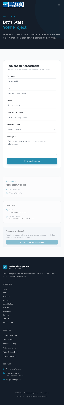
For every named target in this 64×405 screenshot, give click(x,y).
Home (6, 289)
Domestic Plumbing (10, 335)
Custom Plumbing (9, 356)
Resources (8, 311)
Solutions (7, 296)
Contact (7, 319)
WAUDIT (7, 308)
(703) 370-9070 (15, 194)
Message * (11, 137)
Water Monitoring (9, 348)
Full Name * (11, 77)
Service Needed (13, 125)
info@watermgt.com (17, 213)
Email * (9, 89)
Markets (7, 300)
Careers (7, 315)
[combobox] (32, 130)
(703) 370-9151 (18, 375)
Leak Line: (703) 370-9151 (32, 243)
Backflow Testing (9, 344)
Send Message (32, 161)
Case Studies (9, 304)
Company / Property (15, 113)
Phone (9, 101)
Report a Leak (9, 322)
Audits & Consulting (10, 352)
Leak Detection (8, 339)
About (6, 293)
